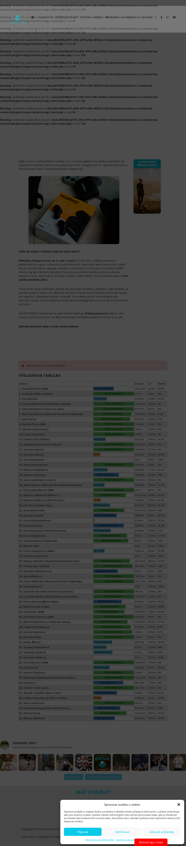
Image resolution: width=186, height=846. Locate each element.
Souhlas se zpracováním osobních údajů (136, 839)
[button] (179, 804)
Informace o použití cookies (99, 839)
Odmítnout (122, 832)
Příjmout (82, 832)
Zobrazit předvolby (161, 832)
